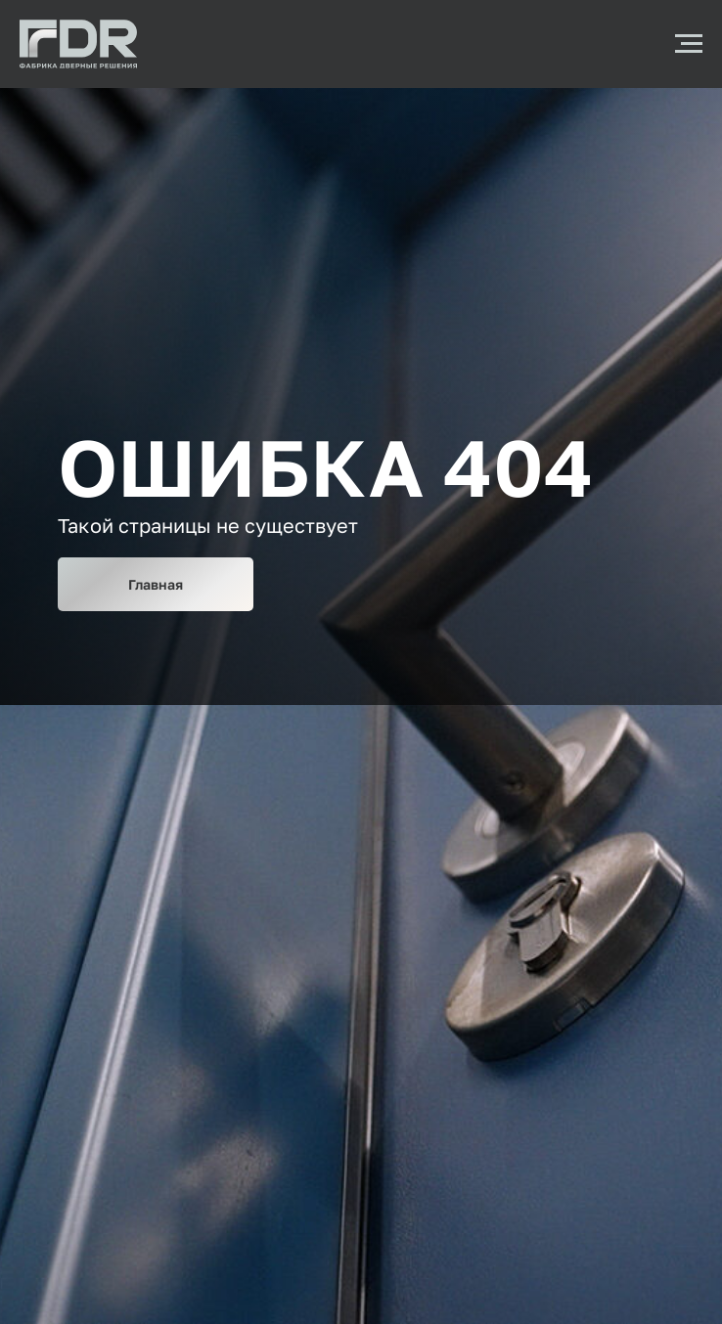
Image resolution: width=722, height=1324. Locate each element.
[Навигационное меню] (688, 44)
